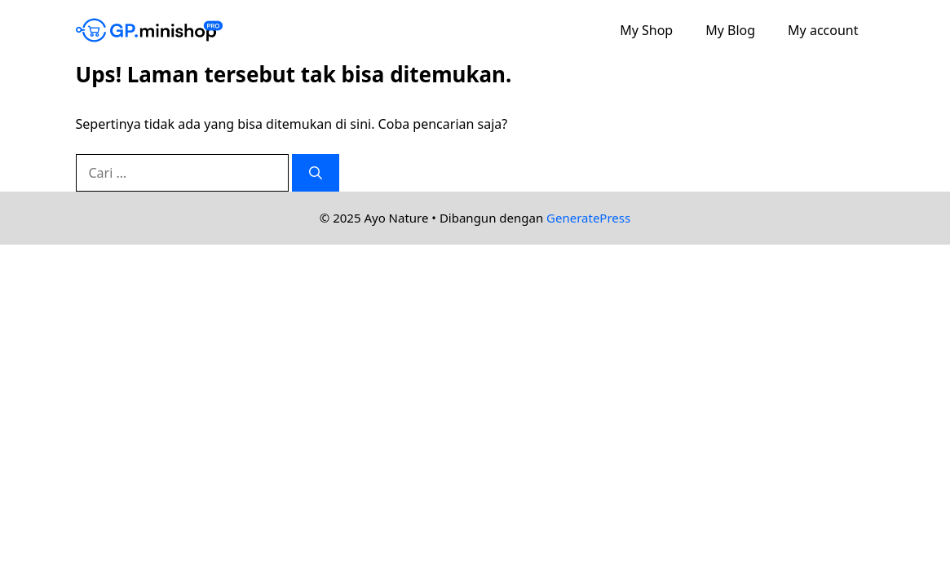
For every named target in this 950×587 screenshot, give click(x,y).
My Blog (730, 30)
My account (823, 30)
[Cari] (315, 173)
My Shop (646, 30)
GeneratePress (588, 218)
